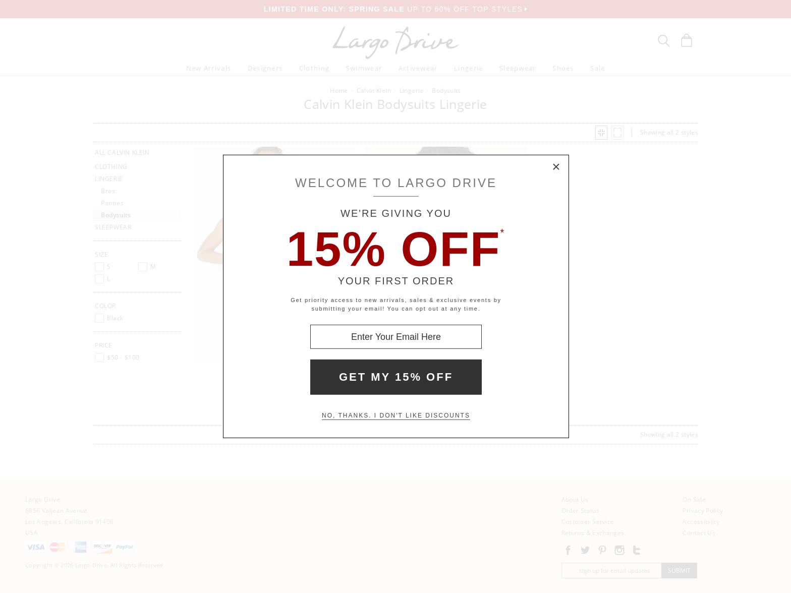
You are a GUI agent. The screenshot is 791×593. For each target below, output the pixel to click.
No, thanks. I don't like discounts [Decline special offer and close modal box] (396, 415)
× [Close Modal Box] (556, 167)
